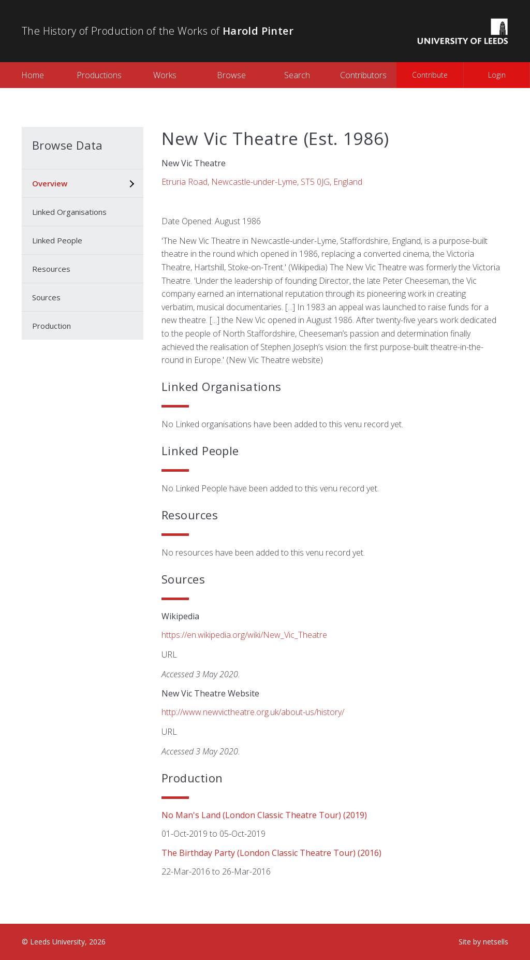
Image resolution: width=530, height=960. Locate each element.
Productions (99, 75)
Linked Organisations (69, 212)
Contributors (363, 75)
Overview (49, 183)
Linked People (57, 240)
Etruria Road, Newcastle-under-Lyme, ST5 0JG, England (261, 181)
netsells (495, 942)
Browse (231, 75)
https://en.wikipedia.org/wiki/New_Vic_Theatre (244, 635)
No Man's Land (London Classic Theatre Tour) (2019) (264, 815)
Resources (51, 269)
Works (164, 75)
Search (297, 75)
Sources (46, 297)
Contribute (430, 75)
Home (32, 75)
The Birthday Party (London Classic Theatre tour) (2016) (271, 853)
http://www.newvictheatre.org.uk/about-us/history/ (252, 712)
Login (497, 75)
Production (51, 326)
